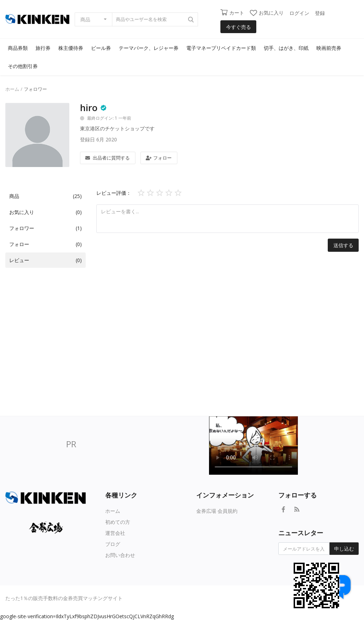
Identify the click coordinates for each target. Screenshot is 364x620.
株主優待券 (70, 48)
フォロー (159, 158)
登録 (320, 13)
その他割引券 (23, 66)
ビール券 (101, 48)
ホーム (12, 89)
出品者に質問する (107, 158)
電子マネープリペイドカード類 (221, 48)
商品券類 (18, 48)
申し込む (344, 548)
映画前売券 (328, 48)
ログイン (299, 13)
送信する (343, 245)
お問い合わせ (120, 555)
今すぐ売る (238, 27)
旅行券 (43, 48)
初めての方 (117, 522)
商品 (85, 19)
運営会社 (115, 533)
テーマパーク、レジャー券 (148, 48)
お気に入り (267, 12)
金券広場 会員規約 (216, 510)
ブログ (112, 544)
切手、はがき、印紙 (286, 48)
